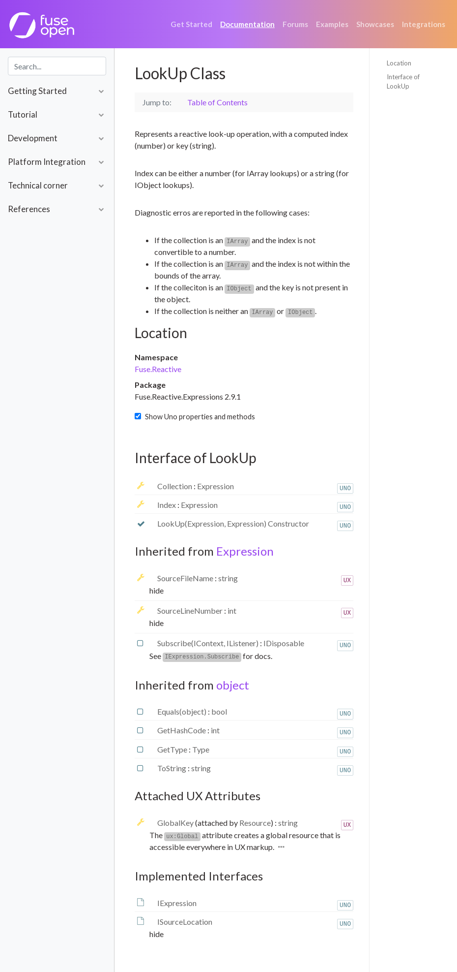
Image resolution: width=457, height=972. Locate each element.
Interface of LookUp (403, 82)
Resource (255, 822)
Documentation (247, 24)
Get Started (191, 24)
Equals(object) (182, 711)
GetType (173, 749)
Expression (215, 486)
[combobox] (57, 66)
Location (399, 63)
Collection (175, 486)
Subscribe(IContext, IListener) (208, 643)
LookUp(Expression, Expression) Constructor (233, 523)
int (232, 610)
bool (219, 711)
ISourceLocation (184, 921)
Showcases (375, 24)
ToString (172, 768)
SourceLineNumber (190, 610)
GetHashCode (182, 730)
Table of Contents (217, 102)
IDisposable (283, 643)
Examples (332, 24)
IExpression (177, 903)
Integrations (423, 24)
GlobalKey (176, 822)
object (232, 685)
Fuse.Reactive (158, 369)
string (228, 578)
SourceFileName (186, 578)
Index (167, 504)
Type (200, 749)
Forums (295, 24)
